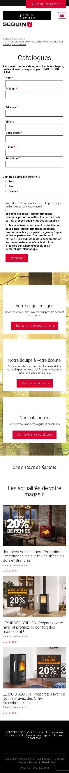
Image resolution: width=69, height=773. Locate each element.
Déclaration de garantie (18, 758)
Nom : (10, 77)
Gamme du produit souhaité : (21, 176)
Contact (59, 758)
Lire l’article (10, 570)
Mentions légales (27, 762)
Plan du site (48, 762)
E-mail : (11, 147)
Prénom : (12, 88)
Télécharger (16, 258)
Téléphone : (14, 158)
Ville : (10, 121)
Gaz (10, 186)
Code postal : (15, 132)
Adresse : (12, 107)
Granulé (13, 191)
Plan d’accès (43, 758)
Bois (11, 181)
